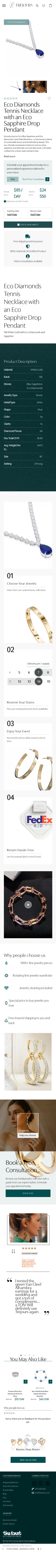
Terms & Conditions (10, 1486)
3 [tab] (29, 1355)
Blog (5, 1494)
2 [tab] (25, 1355)
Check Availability (28, 224)
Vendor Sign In (9, 1524)
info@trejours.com (41, 1493)
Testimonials (8, 1505)
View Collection (28, 1459)
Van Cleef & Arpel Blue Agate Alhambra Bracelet (40, 1393)
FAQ (4, 1498)
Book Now (28, 1193)
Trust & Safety (8, 1490)
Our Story (7, 1501)
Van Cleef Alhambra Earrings (29, 1262)
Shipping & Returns (10, 1482)
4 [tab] (33, 1355)
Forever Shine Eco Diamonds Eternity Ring (15, 1393)
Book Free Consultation (36, 179)
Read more (9, 156)
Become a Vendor (10, 1520)
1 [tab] (21, 1355)
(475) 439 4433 (39, 1489)
